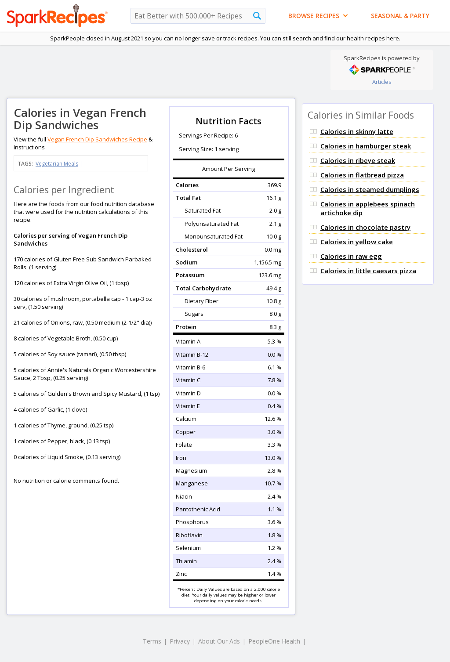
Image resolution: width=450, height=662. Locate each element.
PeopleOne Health (274, 641)
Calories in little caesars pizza (368, 270)
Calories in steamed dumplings (369, 189)
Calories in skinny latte (356, 131)
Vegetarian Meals (57, 163)
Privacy (180, 641)
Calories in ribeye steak (357, 160)
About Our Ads (219, 641)
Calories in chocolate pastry (365, 227)
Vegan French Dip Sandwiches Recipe (97, 139)
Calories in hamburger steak (365, 145)
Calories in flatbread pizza (362, 174)
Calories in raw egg (351, 256)
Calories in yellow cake (356, 241)
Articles (382, 82)
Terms (152, 641)
